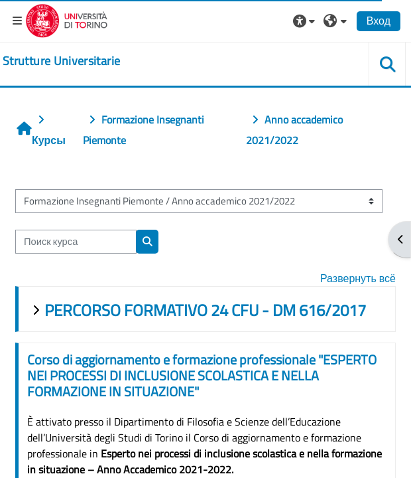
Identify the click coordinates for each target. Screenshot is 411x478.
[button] (305, 20)
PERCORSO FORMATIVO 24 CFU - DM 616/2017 (205, 310)
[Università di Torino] (66, 19)
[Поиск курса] (76, 242)
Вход (378, 21)
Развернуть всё (358, 278)
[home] (61, 61)
